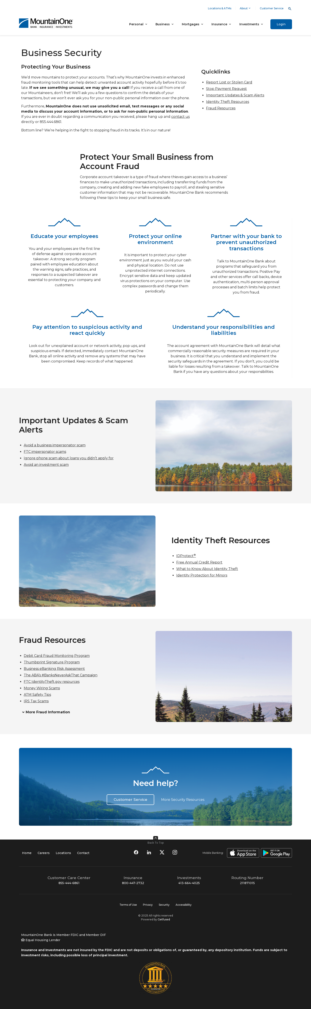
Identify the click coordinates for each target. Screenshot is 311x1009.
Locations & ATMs (219, 8)
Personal (136, 24)
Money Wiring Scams (42, 688)
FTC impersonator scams (45, 452)
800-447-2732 (133, 883)
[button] (79, 712)
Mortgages (190, 24)
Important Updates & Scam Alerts (235, 95)
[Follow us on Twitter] (162, 852)
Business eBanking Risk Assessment (54, 669)
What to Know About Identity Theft (207, 569)
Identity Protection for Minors (201, 575)
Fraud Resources (220, 108)
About (245, 8)
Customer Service (272, 8)
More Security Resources (182, 800)
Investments (249, 24)
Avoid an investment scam (46, 465)
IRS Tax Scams (36, 701)
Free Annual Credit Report (199, 562)
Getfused (164, 919)
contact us (180, 117)
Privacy (148, 904)
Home (27, 853)
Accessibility (184, 904)
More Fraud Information (48, 712)
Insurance (219, 24)
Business (163, 24)
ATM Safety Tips (37, 695)
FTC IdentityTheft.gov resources (51, 682)
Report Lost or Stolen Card (229, 82)
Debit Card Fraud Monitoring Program (57, 656)
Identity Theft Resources (227, 102)
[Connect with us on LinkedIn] (149, 852)
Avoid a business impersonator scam (55, 445)
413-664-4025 (189, 883)
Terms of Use (128, 904)
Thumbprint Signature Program (52, 662)
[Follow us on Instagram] (175, 852)
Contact (83, 853)
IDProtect (186, 556)
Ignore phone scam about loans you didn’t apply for (69, 458)
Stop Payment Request (226, 89)
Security (164, 904)
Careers (44, 853)
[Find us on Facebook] (136, 852)
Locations (63, 853)
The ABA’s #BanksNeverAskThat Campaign (60, 675)
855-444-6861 (69, 883)
